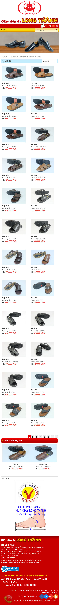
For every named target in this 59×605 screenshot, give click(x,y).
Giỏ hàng (46, 26)
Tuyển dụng (46, 592)
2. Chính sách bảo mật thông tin (35, 575)
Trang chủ (4, 56)
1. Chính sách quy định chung (12, 575)
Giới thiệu (22, 590)
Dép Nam (5, 83)
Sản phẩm (13, 56)
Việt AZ (54, 600)
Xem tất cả (5, 478)
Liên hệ (54, 592)
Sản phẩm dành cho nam (26, 56)
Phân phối (53, 590)
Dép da (38, 56)
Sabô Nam (43, 464)
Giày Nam (16, 464)
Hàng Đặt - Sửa (42, 590)
